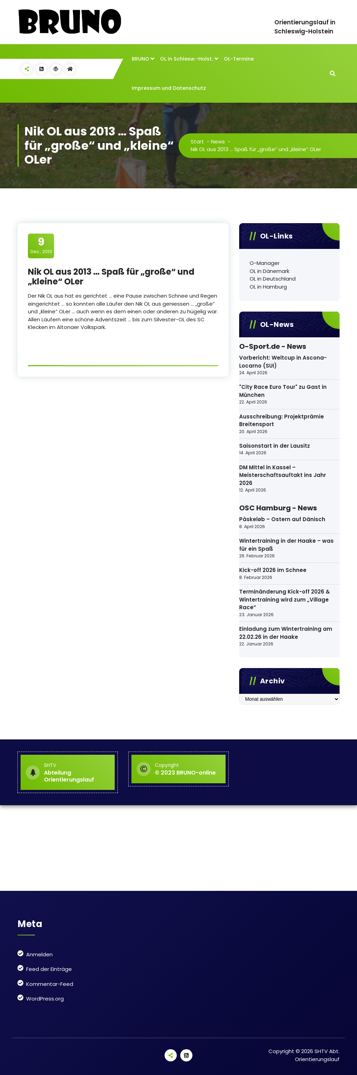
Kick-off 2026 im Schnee (272, 570)
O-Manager (265, 263)
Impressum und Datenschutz (169, 88)
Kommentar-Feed (49, 984)
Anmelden (39, 954)
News (218, 141)
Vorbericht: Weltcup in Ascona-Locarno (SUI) (283, 361)
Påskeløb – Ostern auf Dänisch (282, 519)
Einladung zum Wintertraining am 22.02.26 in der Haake (285, 633)
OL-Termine (239, 58)
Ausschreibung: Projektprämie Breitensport (281, 420)
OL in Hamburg (268, 286)
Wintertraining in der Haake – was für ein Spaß (286, 544)
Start (197, 141)
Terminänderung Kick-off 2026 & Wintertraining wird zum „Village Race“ (284, 599)
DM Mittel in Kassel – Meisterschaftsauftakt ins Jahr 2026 (282, 475)
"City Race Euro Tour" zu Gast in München (283, 391)
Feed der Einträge (49, 969)
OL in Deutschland (273, 278)
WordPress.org (45, 998)
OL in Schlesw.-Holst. (186, 58)
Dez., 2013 (41, 245)
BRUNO (140, 58)
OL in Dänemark (269, 271)
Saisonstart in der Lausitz (274, 445)
